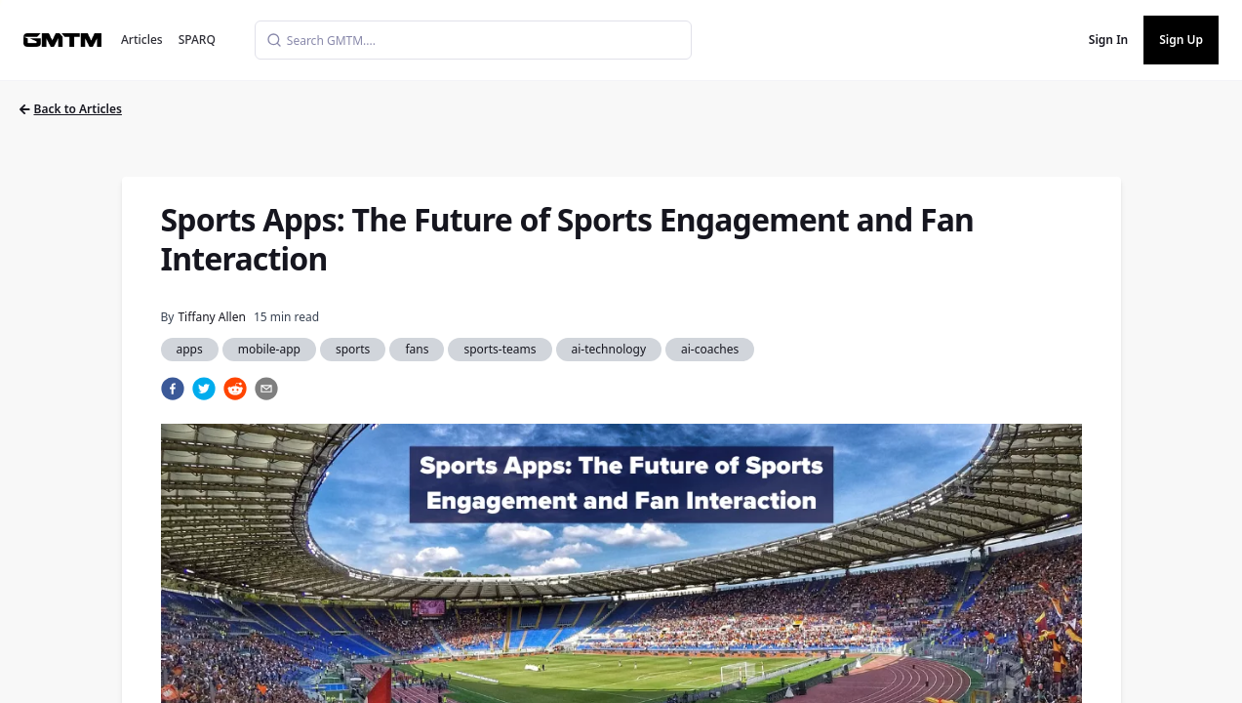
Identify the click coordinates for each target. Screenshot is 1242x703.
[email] (266, 388)
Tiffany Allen (211, 317)
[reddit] (235, 388)
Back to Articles (71, 109)
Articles (142, 39)
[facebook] (172, 388)
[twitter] (204, 388)
